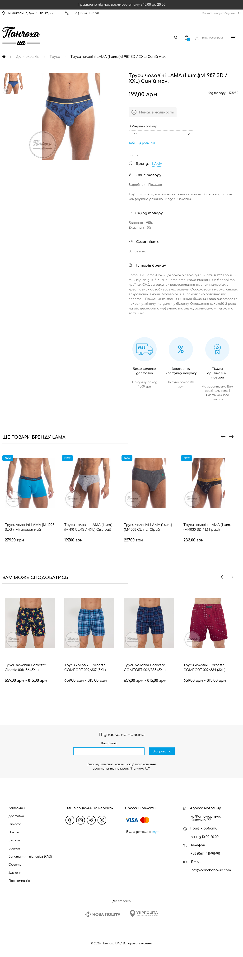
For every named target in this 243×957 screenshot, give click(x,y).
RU (239, 13)
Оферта (15, 864)
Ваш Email (109, 743)
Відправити (162, 751)
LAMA (157, 164)
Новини (14, 832)
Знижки (14, 840)
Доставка (16, 816)
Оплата (15, 824)
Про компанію (19, 881)
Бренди (14, 848)
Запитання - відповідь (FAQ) (30, 856)
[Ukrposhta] (144, 913)
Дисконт (15, 872)
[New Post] (102, 914)
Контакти (17, 808)
